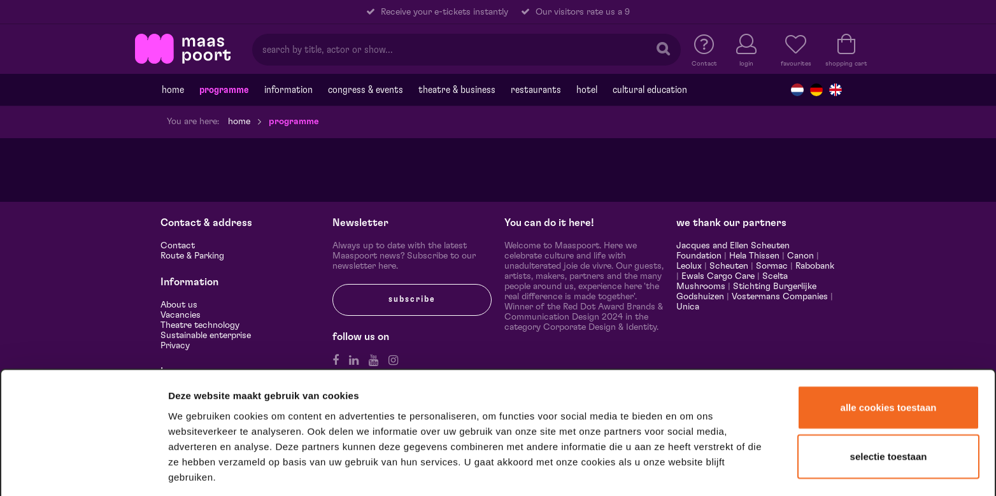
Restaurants (536, 90)
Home (173, 90)
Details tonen (689, 469)
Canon (800, 256)
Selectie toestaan (888, 407)
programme (224, 90)
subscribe (412, 299)
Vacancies (180, 315)
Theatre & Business (456, 90)
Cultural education (650, 90)
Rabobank (814, 266)
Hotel (586, 90)
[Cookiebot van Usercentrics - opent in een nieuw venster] (83, 469)
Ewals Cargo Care (718, 276)
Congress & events (365, 90)
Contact (177, 245)
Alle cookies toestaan (889, 358)
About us (178, 305)
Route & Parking (192, 256)
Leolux (689, 266)
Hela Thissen (754, 256)
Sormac (772, 266)
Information (288, 90)
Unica (687, 306)
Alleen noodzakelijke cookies (888, 455)
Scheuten (728, 266)
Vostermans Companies (780, 296)
